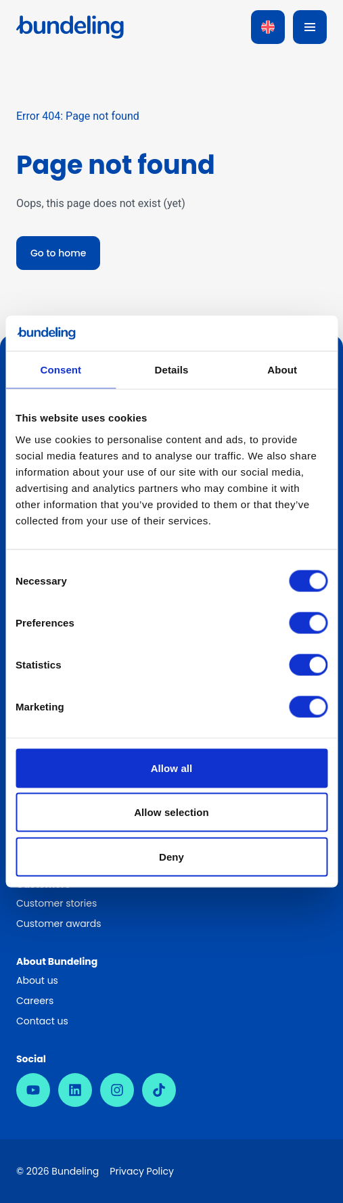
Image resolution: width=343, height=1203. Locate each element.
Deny (171, 856)
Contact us (42, 1021)
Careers (34, 1000)
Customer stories (56, 903)
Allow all (172, 767)
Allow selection (171, 812)
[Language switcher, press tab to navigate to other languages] (268, 27)
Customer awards (58, 923)
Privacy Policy (142, 1171)
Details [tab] (172, 370)
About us (37, 980)
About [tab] (282, 370)
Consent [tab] (60, 370)
